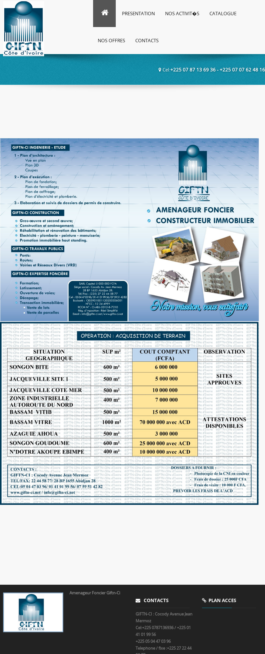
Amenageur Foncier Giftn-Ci (95, 593)
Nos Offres (111, 40)
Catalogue (222, 13)
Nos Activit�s (182, 13)
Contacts (147, 40)
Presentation (138, 13)
